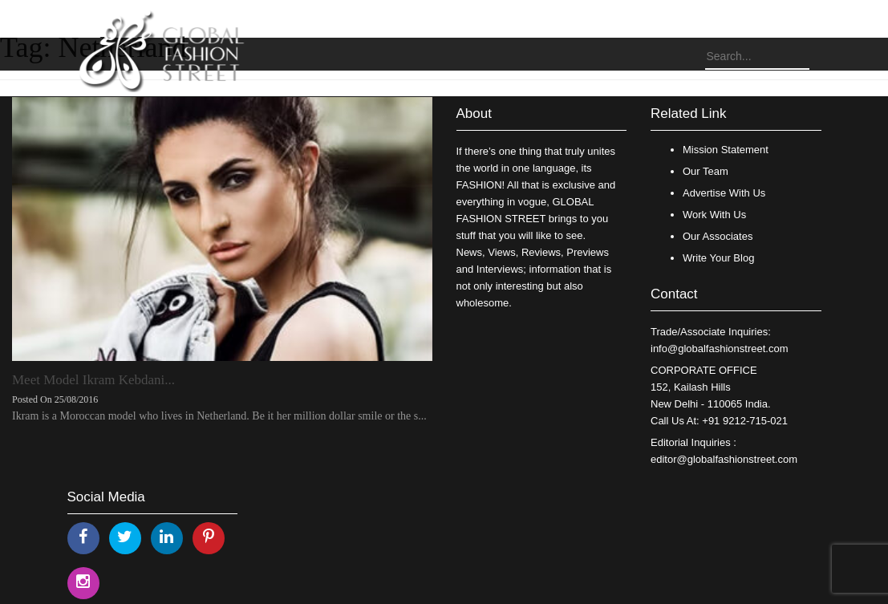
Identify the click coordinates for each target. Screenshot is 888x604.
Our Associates (717, 236)
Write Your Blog (718, 258)
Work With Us (714, 215)
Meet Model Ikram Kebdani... (93, 379)
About (474, 113)
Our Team (705, 171)
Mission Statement (725, 150)
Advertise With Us (724, 193)
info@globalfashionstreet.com (719, 349)
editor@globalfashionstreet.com (724, 459)
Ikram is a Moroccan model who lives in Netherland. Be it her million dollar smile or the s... (219, 416)
